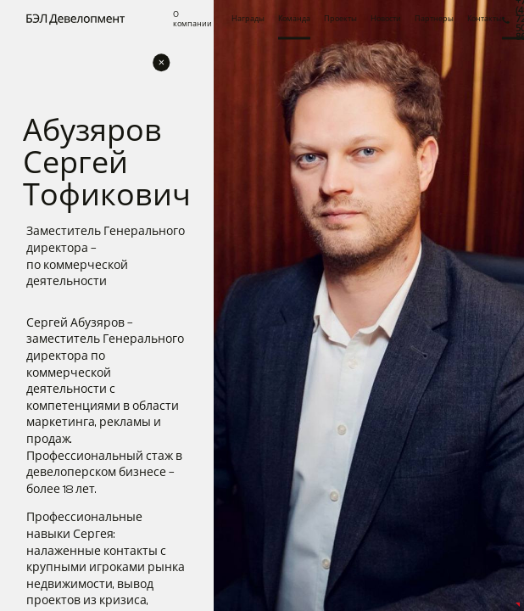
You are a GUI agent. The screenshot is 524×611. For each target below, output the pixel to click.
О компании (192, 18)
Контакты (484, 18)
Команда (294, 18)
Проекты (340, 18)
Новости (386, 18)
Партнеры (434, 18)
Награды (248, 18)
